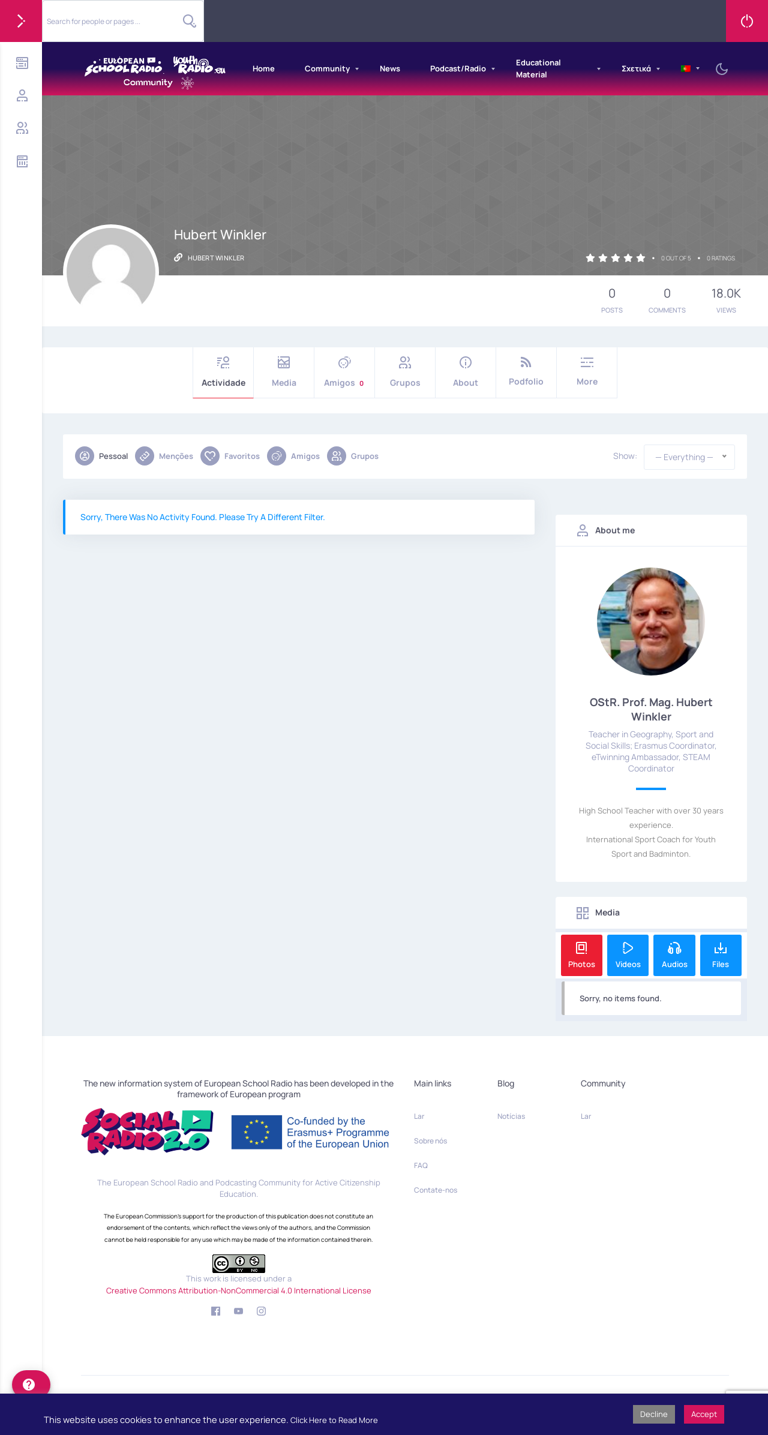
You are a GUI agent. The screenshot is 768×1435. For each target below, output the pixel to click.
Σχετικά (636, 68)
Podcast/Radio (458, 68)
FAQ (421, 1165)
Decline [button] (654, 1414)
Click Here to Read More (334, 1420)
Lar (419, 1116)
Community (327, 68)
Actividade (223, 372)
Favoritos (230, 456)
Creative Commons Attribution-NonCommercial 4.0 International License (238, 1290)
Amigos (344, 372)
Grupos (405, 372)
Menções (164, 456)
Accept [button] (704, 1414)
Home (264, 68)
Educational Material (538, 68)
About (466, 372)
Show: (625, 456)
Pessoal (101, 456)
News (390, 68)
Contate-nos (435, 1190)
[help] (31, 1384)
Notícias (511, 1116)
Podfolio (526, 371)
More (587, 371)
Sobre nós (430, 1141)
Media (284, 372)
